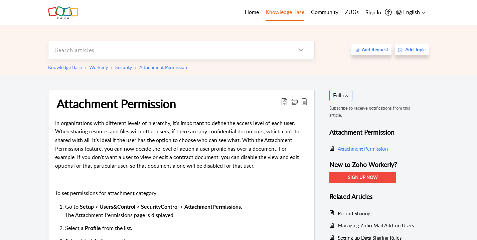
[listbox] (301, 50)
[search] (168, 50)
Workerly (98, 67)
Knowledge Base (65, 67)
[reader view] (304, 101)
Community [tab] (324, 12)
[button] (294, 101)
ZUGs (352, 12)
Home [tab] (252, 12)
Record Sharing (354, 213)
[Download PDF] (284, 101)
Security (123, 67)
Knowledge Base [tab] (285, 12)
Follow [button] (341, 95)
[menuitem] (373, 12)
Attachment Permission (163, 67)
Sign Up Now (362, 177)
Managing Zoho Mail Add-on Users (376, 225)
